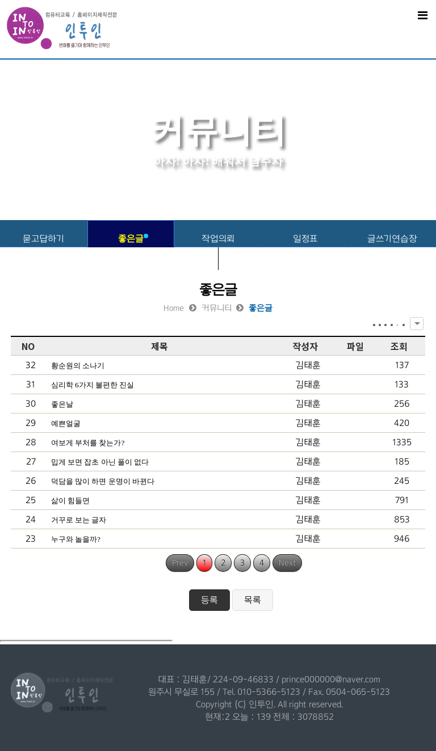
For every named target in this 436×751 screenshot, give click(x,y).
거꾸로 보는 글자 (79, 520)
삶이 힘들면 (70, 500)
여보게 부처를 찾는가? (88, 442)
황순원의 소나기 (77, 365)
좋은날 (62, 404)
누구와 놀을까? (75, 539)
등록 (209, 600)
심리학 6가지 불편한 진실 (93, 385)
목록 (252, 600)
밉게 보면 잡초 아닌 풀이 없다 (100, 462)
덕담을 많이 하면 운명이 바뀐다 (102, 481)
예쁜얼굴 (66, 423)
